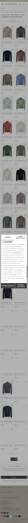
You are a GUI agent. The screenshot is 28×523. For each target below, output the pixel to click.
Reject (11, 285)
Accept (4, 285)
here (14, 274)
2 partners (17, 252)
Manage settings (20, 285)
